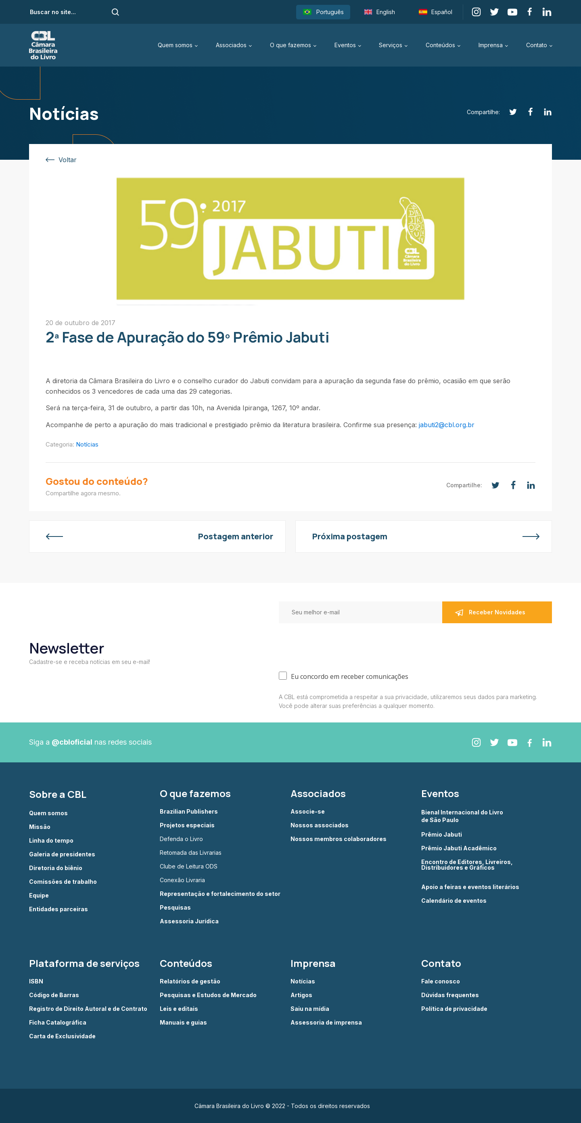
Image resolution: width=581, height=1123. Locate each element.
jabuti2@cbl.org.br (446, 425)
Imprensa (491, 45)
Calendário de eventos (454, 901)
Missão (39, 827)
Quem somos (175, 45)
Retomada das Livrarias (191, 853)
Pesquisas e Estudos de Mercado (208, 995)
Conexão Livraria (182, 880)
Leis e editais (179, 1009)
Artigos (301, 995)
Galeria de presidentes (62, 854)
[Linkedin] (543, 112)
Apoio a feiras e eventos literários (470, 887)
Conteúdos (440, 45)
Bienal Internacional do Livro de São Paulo (462, 816)
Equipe (39, 895)
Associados (231, 45)
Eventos (345, 45)
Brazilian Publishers (189, 811)
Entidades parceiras (58, 909)
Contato (536, 45)
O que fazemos (290, 45)
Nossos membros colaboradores (338, 839)
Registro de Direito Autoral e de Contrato (88, 1009)
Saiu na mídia (309, 1009)
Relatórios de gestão (190, 981)
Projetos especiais (187, 825)
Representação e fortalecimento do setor (220, 894)
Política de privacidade (454, 1009)
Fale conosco (440, 981)
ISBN (36, 981)
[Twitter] (508, 112)
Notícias (87, 444)
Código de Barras (54, 995)
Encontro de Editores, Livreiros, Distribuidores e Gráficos (467, 865)
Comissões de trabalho (63, 882)
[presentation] (340, 645)
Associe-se (307, 811)
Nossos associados (319, 825)
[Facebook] (526, 112)
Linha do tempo (51, 840)
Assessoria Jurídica (189, 921)
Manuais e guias (183, 1022)
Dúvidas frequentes (450, 995)
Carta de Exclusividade (62, 1036)
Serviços (390, 45)
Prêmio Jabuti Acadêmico (459, 848)
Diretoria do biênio (55, 868)
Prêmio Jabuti (441, 834)
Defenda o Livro (181, 839)
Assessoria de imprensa (326, 1022)
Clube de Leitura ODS (188, 866)
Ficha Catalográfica (57, 1022)
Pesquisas (175, 907)
